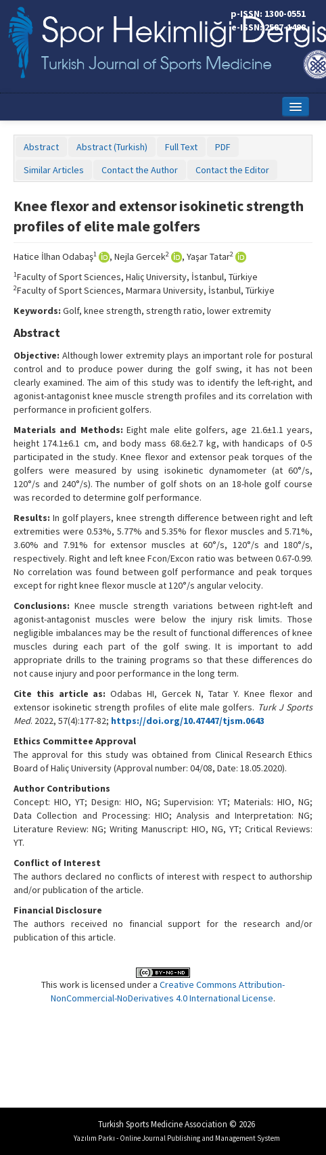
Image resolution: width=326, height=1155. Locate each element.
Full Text (181, 147)
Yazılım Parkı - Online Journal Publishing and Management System (177, 1138)
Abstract (41, 147)
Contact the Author (139, 170)
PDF (223, 147)
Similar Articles (54, 170)
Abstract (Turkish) (111, 147)
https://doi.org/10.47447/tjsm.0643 (187, 721)
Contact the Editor (232, 170)
